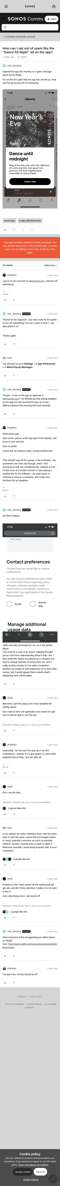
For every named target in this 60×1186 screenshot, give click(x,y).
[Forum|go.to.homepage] (24, 19)
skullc (10, 697)
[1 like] (14, 808)
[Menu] (5, 6)
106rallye (11, 968)
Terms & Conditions (14, 1004)
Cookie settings (34, 1004)
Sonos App (9, 220)
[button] (3, 19)
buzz (9, 358)
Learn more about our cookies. (33, 1165)
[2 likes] (15, 912)
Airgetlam (12, 275)
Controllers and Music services (20, 36)
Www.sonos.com (11, 433)
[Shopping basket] (54, 6)
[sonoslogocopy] (30, 6)
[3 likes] (16, 859)
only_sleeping (14, 65)
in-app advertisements (30, 220)
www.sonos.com (36, 281)
